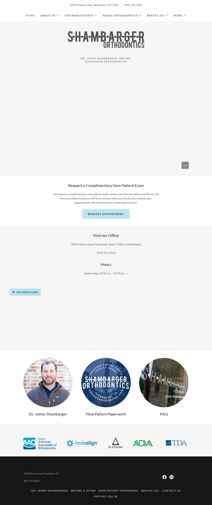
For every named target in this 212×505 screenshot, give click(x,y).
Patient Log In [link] (106, 496)
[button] (50, 15)
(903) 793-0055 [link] (106, 252)
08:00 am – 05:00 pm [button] (112, 273)
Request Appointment (106, 213)
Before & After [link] (83, 490)
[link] (106, 40)
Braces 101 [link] (150, 490)
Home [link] (30, 15)
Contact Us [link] (171, 490)
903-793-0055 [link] (134, 5)
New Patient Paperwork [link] (118, 490)
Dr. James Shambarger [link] (49, 490)
